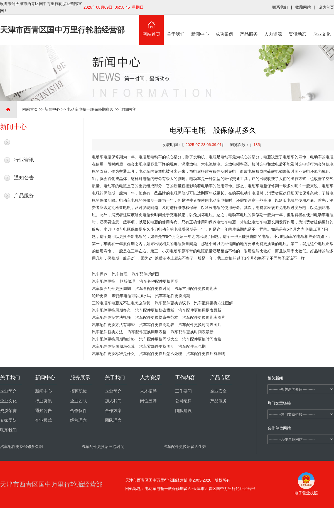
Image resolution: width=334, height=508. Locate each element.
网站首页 (151, 25)
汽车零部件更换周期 (156, 346)
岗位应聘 (148, 401)
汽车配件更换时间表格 (201, 339)
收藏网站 (303, 7)
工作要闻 (183, 391)
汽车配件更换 (103, 281)
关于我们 (176, 25)
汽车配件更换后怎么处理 (160, 353)
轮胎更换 (99, 296)
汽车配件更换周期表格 (146, 332)
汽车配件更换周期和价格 (113, 339)
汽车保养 (99, 274)
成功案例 (224, 25)
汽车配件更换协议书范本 (156, 317)
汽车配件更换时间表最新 (192, 332)
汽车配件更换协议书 (172, 303)
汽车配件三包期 (192, 346)
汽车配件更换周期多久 (111, 310)
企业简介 (8, 391)
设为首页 (326, 7)
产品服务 (249, 25)
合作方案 (113, 410)
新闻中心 (200, 25)
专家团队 (8, 420)
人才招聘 (148, 391)
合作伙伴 (78, 410)
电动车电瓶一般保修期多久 (90, 109)
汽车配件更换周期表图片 (203, 317)
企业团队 (78, 401)
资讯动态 (297, 25)
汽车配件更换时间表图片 (199, 324)
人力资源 (273, 25)
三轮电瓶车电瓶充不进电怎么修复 (121, 303)
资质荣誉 (8, 410)
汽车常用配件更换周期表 (196, 288)
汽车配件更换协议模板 (154, 310)
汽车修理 (119, 274)
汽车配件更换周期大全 (158, 339)
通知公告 (24, 178)
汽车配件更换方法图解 (213, 303)
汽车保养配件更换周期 (111, 288)
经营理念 (78, 420)
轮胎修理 (127, 281)
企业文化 (322, 25)
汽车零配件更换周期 (172, 296)
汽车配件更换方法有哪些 (113, 324)
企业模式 (43, 420)
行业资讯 (24, 160)
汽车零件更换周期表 (156, 324)
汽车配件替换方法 (107, 332)
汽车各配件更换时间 (152, 288)
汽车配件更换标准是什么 (113, 353)
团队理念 (113, 420)
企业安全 (218, 391)
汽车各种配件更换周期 (158, 281)
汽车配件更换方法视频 (111, 317)
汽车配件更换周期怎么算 (113, 346)
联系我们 (280, 7)
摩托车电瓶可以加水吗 (131, 296)
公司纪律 (183, 401)
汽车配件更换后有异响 (205, 353)
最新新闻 (24, 142)
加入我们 (113, 401)
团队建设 (183, 410)
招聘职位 (78, 391)
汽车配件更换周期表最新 (199, 310)
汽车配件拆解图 (145, 274)
